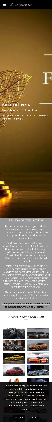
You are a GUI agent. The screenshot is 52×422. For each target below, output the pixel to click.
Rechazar (32, 417)
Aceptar (19, 417)
